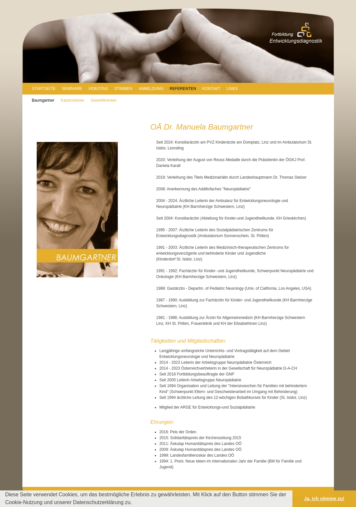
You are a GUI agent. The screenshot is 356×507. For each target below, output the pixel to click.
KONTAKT (211, 88)
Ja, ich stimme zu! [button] (324, 498)
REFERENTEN (183, 88)
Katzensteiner (72, 100)
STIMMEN (123, 88)
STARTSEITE (43, 88)
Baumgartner (43, 100)
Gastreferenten (104, 100)
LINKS (232, 88)
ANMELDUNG (151, 88)
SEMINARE (72, 88)
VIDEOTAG (98, 88)
